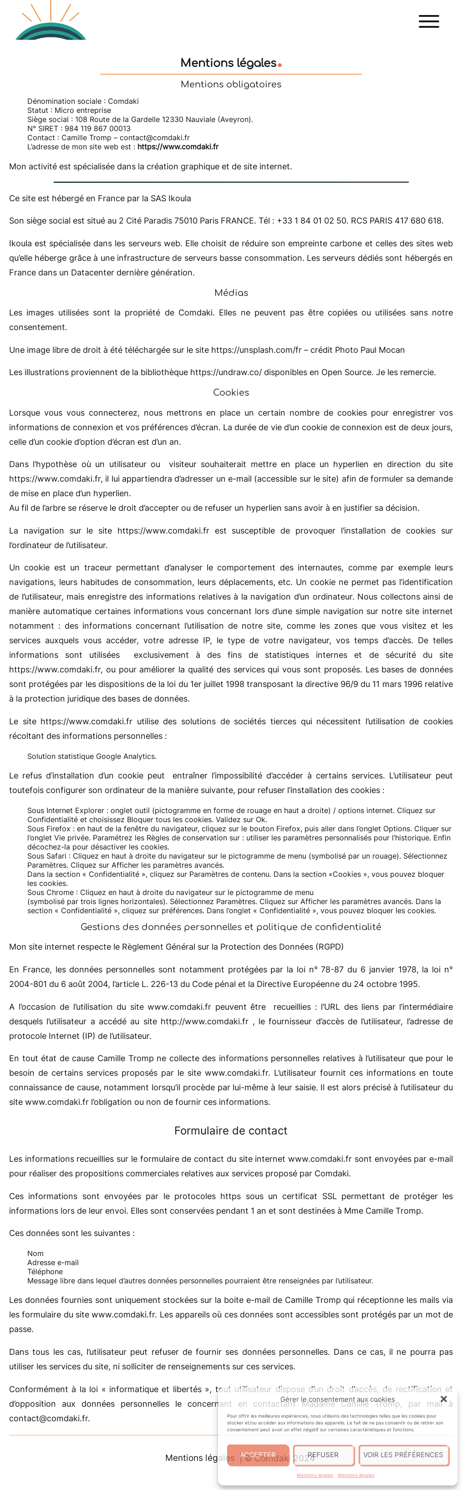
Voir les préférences (403, 1454)
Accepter (258, 1454)
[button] (443, 1399)
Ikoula (179, 198)
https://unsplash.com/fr (256, 350)
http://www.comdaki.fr (205, 1021)
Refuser (323, 1454)
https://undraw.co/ (226, 372)
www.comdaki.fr (179, 1007)
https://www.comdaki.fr (55, 478)
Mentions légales (315, 1475)
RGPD (330, 946)
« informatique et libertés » (156, 1389)
